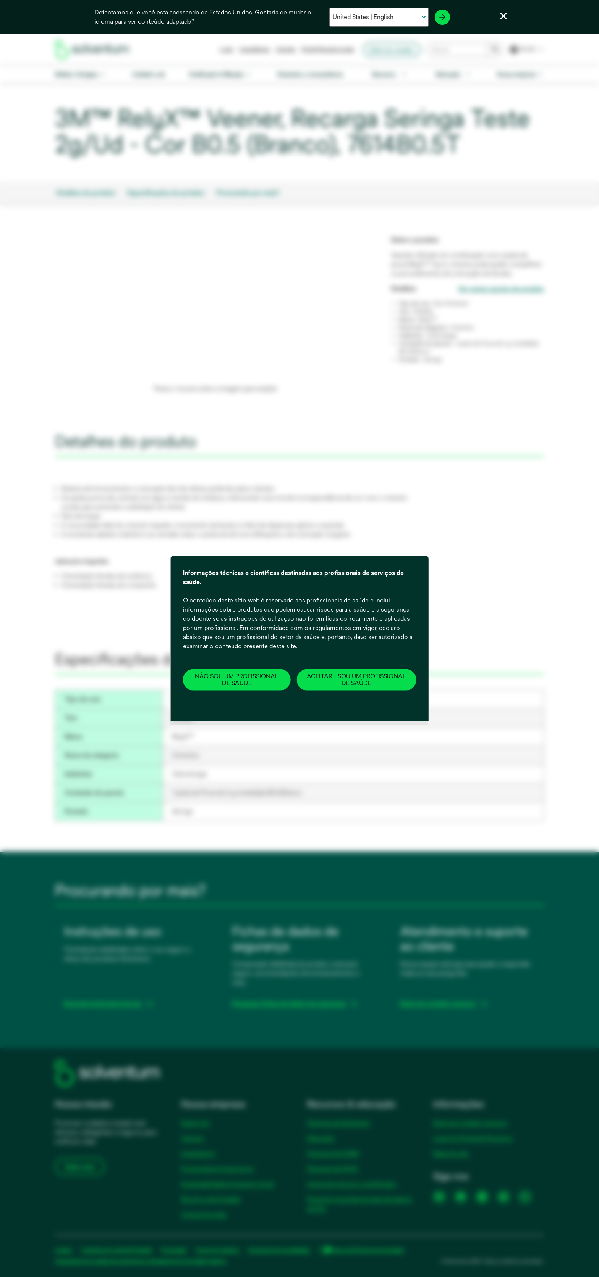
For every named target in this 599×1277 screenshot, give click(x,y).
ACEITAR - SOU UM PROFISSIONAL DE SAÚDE (356, 679)
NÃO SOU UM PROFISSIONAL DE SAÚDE (236, 679)
